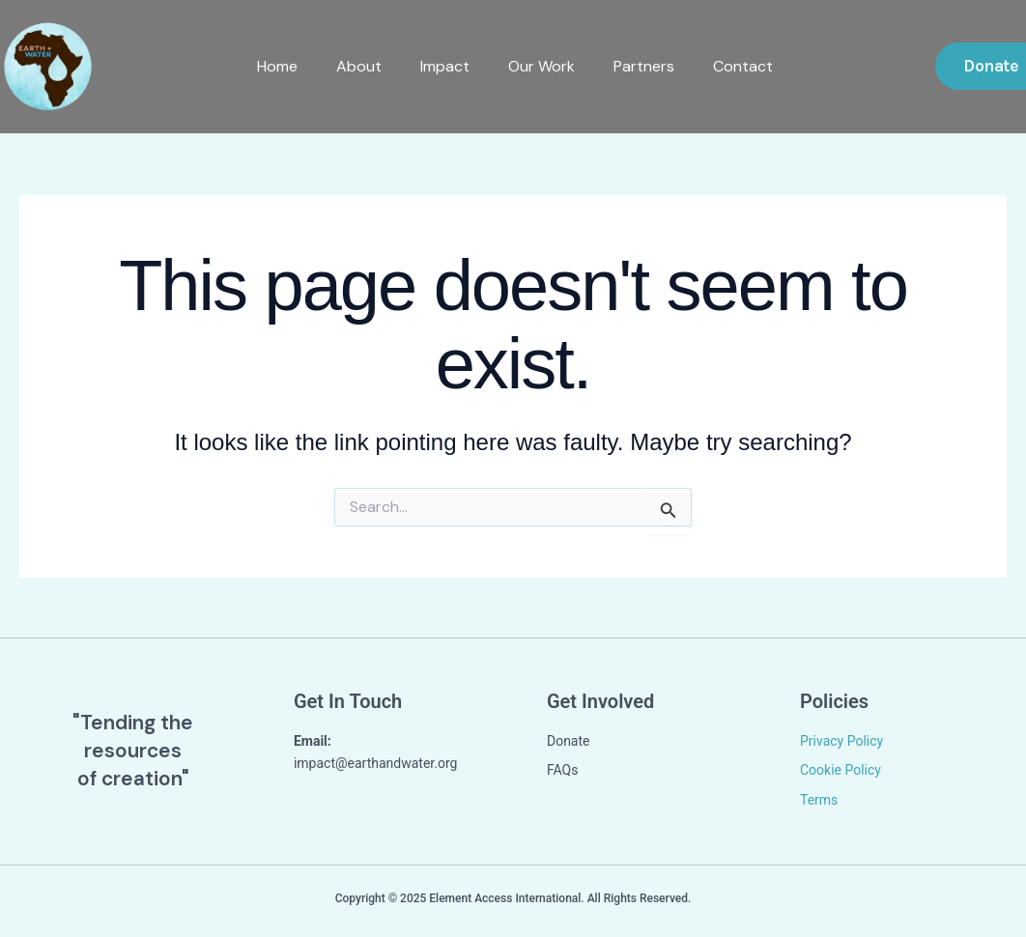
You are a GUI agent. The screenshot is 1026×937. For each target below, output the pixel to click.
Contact (741, 66)
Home (275, 66)
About (357, 66)
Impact (443, 66)
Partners (642, 66)
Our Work (539, 66)
